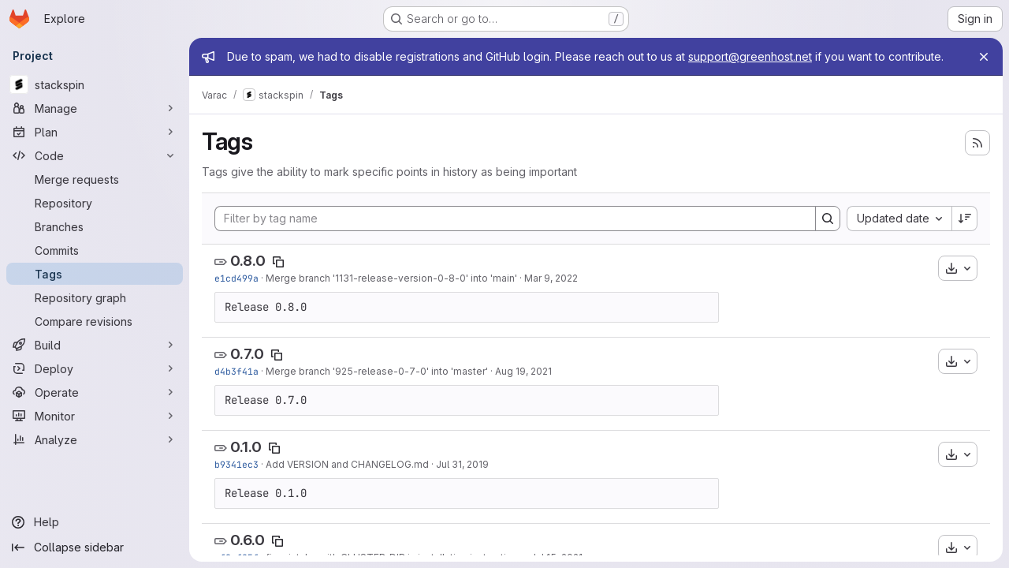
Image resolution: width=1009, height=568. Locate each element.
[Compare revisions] (94, 321)
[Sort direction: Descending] (964, 218)
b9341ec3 (236, 464)
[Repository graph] (94, 297)
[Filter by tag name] (515, 218)
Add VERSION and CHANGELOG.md (347, 464)
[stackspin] (94, 84)
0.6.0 (247, 540)
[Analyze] (94, 439)
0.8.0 (248, 261)
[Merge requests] (94, 179)
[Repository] (94, 203)
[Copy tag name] (278, 261)
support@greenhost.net (750, 56)
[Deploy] (94, 368)
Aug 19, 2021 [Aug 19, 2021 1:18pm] (523, 371)
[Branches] (94, 226)
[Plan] (94, 132)
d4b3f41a (236, 371)
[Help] (94, 522)
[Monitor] (94, 416)
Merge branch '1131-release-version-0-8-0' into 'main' (391, 278)
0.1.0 (246, 447)
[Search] (827, 218)
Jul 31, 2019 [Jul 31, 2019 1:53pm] (462, 464)
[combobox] (899, 218)
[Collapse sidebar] (94, 547)
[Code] (94, 155)
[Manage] (94, 108)
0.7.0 (247, 354)
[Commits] (94, 250)
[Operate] (94, 392)
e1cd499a (236, 278)
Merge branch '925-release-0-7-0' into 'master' (377, 371)
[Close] (983, 56)
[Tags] (94, 274)
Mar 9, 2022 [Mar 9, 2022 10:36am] (551, 278)
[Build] (94, 345)
